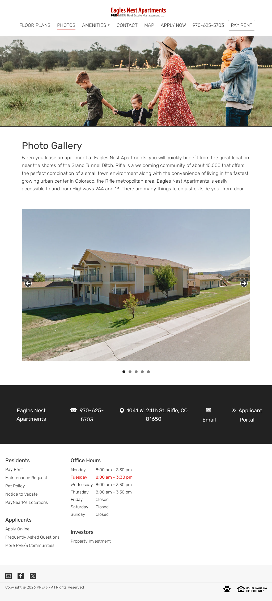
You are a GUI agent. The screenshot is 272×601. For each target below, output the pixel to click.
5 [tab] (148, 371)
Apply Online (17, 528)
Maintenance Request (26, 477)
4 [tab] (142, 371)
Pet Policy (15, 485)
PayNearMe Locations (26, 502)
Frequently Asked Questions (32, 537)
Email (209, 420)
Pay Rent (14, 469)
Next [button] (244, 283)
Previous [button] (28, 283)
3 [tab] (136, 371)
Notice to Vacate (21, 494)
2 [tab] (130, 371)
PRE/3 (42, 587)
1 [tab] (123, 371)
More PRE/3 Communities (29, 545)
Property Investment (91, 541)
